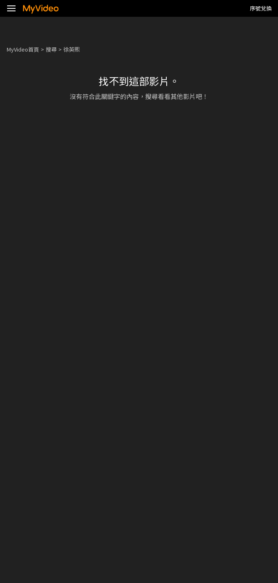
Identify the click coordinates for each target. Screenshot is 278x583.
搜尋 (51, 49)
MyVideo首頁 (23, 49)
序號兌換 (261, 8)
